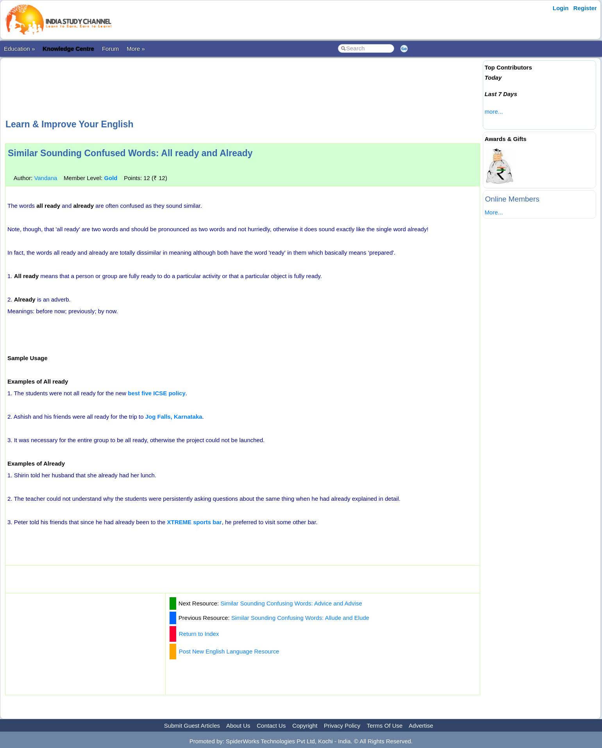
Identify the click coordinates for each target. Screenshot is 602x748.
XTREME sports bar (194, 522)
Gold (110, 178)
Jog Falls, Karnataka (173, 416)
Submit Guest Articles (192, 725)
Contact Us (271, 725)
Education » (19, 48)
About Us (238, 725)
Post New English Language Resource (229, 651)
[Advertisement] (242, 87)
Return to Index (199, 633)
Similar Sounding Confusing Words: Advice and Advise (291, 603)
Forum (110, 48)
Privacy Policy (342, 725)
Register (585, 8)
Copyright (304, 725)
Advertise (421, 725)
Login (561, 8)
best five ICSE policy (157, 393)
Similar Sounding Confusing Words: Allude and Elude (300, 617)
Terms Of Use (385, 725)
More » (136, 48)
